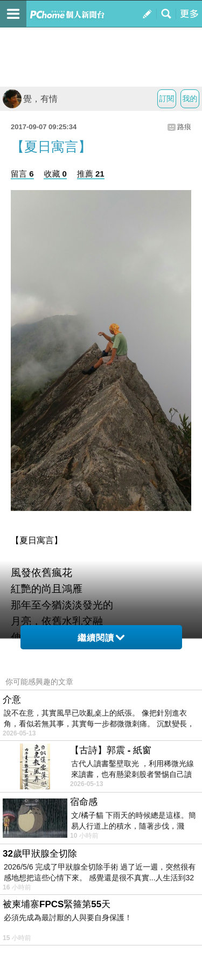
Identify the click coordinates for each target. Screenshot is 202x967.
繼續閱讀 (101, 638)
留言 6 (22, 173)
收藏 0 (55, 173)
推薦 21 (91, 173)
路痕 (184, 127)
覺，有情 (30, 98)
